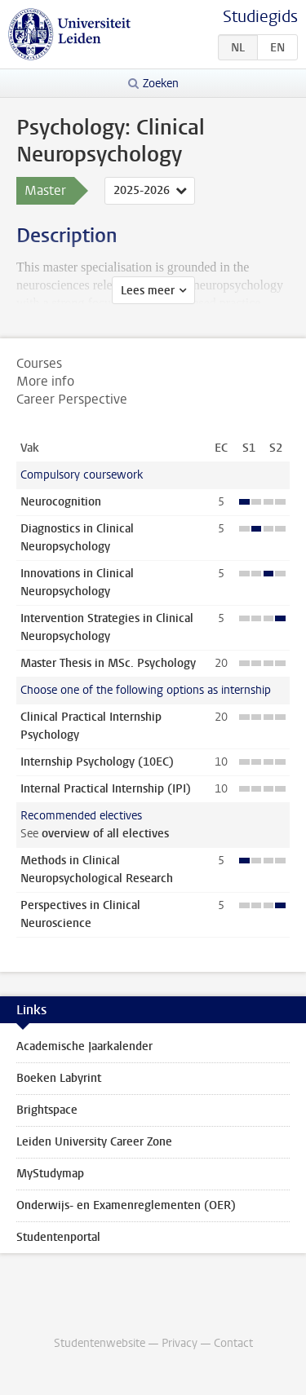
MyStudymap (50, 1173)
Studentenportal (58, 1237)
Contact (233, 1343)
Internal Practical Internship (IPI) (105, 789)
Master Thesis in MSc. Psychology (108, 663)
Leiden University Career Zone (94, 1142)
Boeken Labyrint (58, 1078)
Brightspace (47, 1110)
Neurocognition (60, 502)
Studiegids (260, 17)
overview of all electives (105, 833)
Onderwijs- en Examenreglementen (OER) (126, 1205)
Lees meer (148, 290)
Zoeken (161, 83)
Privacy (179, 1343)
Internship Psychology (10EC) (97, 762)
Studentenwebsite (99, 1343)
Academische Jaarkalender (84, 1046)
